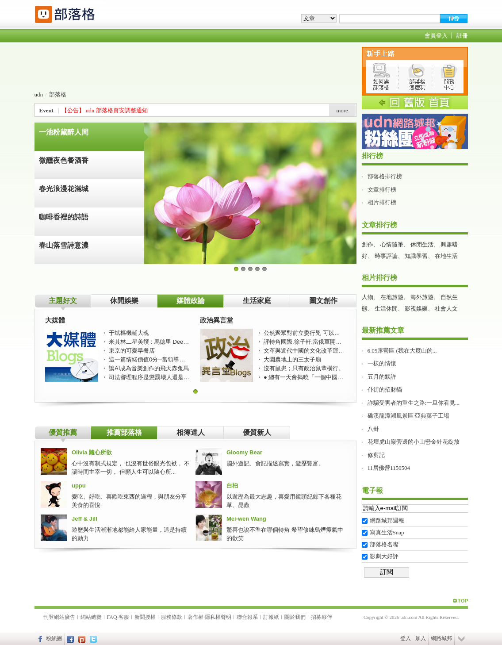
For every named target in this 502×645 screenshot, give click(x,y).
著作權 (195, 617)
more (342, 110)
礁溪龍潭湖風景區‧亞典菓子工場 (408, 415)
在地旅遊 (391, 297)
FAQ (112, 617)
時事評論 (386, 256)
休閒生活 (421, 244)
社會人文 (446, 308)
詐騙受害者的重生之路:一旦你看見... (414, 402)
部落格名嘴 (384, 544)
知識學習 (416, 256)
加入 (420, 638)
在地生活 (446, 256)
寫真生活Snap (387, 532)
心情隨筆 (391, 244)
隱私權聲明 (218, 617)
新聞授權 (145, 617)
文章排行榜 (382, 189)
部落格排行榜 (385, 176)
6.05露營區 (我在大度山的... (402, 350)
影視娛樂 (416, 308)
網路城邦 (441, 638)
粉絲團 (54, 638)
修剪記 (376, 455)
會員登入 (436, 35)
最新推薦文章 (383, 330)
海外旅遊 (421, 297)
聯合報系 (247, 617)
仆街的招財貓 (385, 389)
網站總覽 (91, 617)
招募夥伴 (321, 617)
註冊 (462, 35)
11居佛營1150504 (389, 468)
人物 (367, 297)
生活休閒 (386, 308)
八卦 (373, 429)
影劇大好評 (384, 556)
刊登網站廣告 (59, 617)
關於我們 (295, 617)
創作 (367, 244)
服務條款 (171, 617)
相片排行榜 (382, 202)
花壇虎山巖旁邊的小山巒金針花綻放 (414, 441)
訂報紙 (271, 617)
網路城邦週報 (387, 520)
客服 (124, 617)
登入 (405, 638)
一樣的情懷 (382, 363)
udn (38, 94)
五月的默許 (382, 376)
